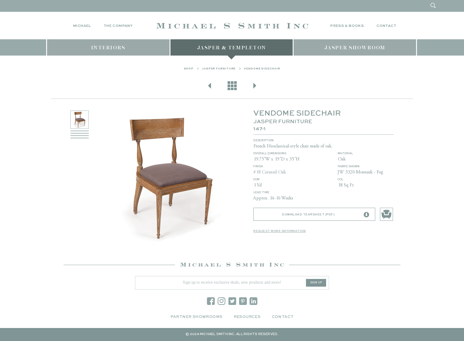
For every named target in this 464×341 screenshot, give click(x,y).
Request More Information (279, 231)
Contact (386, 26)
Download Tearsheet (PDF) (325, 215)
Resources (247, 317)
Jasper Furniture (219, 68)
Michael (82, 26)
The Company (118, 26)
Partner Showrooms (196, 317)
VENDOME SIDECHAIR (262, 68)
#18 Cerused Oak (269, 172)
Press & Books (347, 26)
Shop (189, 68)
